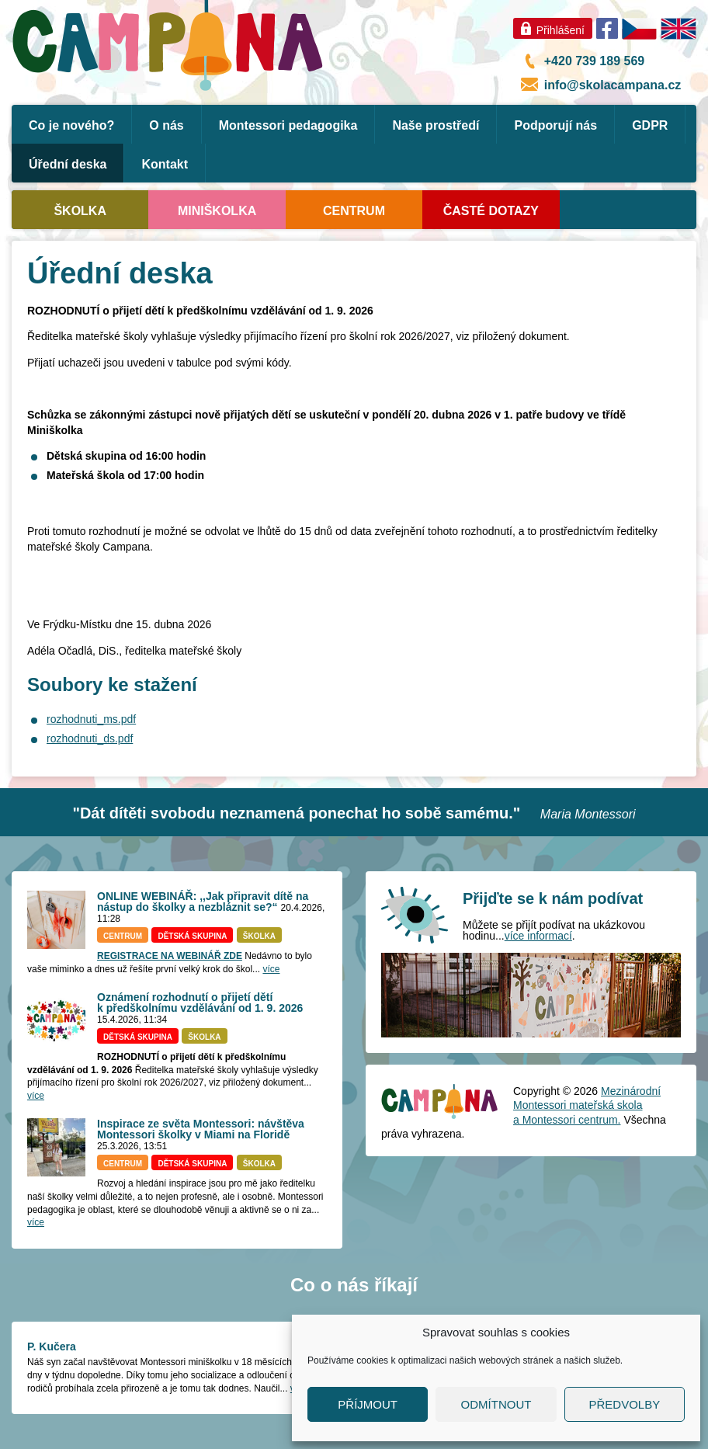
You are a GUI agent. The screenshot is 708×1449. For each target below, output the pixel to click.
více (270, 969)
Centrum (354, 210)
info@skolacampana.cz (613, 85)
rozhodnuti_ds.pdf (90, 738)
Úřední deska (67, 164)
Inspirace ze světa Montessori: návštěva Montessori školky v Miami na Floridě (200, 1129)
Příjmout (367, 1404)
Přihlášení (560, 30)
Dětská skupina (192, 936)
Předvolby (624, 1404)
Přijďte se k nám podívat (553, 898)
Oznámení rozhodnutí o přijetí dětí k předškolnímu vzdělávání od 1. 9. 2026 (200, 1002)
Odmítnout (496, 1404)
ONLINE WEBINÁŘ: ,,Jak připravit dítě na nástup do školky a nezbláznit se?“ (202, 901)
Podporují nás (555, 125)
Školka (80, 210)
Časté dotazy (491, 210)
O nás (166, 125)
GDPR (650, 125)
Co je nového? (71, 125)
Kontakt (164, 164)
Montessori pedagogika (288, 125)
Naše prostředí (435, 125)
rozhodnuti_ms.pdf (91, 719)
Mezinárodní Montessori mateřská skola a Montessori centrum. (587, 1105)
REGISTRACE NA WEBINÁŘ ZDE (169, 955)
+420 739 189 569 (594, 61)
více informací (538, 936)
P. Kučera (51, 1346)
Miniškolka (217, 210)
